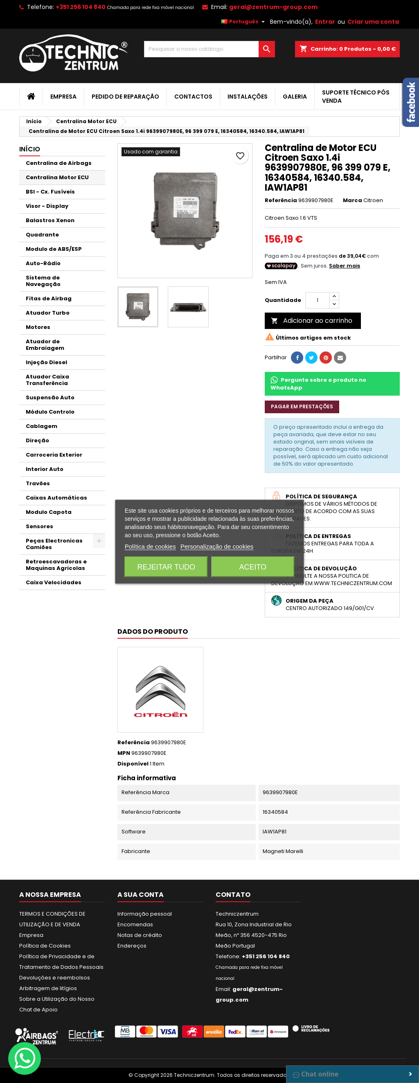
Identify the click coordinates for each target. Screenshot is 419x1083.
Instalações (248, 96)
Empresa (63, 96)
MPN (123, 753)
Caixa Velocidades (53, 582)
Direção (37, 440)
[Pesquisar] (209, 49)
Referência (281, 200)
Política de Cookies (45, 946)
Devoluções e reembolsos (54, 978)
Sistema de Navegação (43, 281)
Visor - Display (47, 206)
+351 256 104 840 (81, 7)
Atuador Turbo (48, 313)
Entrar (325, 22)
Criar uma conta (373, 22)
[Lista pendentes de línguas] (244, 22)
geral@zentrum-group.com (273, 7)
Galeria (295, 96)
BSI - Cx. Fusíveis (50, 192)
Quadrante (42, 235)
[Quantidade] (317, 300)
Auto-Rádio (43, 263)
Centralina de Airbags (59, 163)
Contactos (193, 96)
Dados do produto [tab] (152, 631)
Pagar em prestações (302, 406)
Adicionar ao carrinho (311, 320)
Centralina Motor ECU (57, 177)
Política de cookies (150, 546)
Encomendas (135, 924)
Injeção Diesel (46, 362)
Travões (38, 483)
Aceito (252, 567)
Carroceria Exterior (54, 455)
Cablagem (41, 426)
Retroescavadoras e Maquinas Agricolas (56, 565)
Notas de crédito (139, 935)
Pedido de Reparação (125, 96)
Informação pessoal (144, 914)
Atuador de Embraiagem (45, 345)
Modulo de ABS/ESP (54, 249)
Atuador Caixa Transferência (47, 380)
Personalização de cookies (216, 546)
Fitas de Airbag (49, 298)
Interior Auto (44, 469)
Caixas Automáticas (56, 498)
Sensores (39, 526)
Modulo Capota (49, 512)
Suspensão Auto (50, 397)
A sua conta (140, 894)
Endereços (131, 946)
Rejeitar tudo (166, 567)
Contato (233, 894)
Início (29, 149)
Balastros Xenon (50, 220)
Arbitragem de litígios (48, 988)
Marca (352, 200)
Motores (38, 327)
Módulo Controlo (50, 412)
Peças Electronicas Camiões (54, 544)
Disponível (133, 764)
